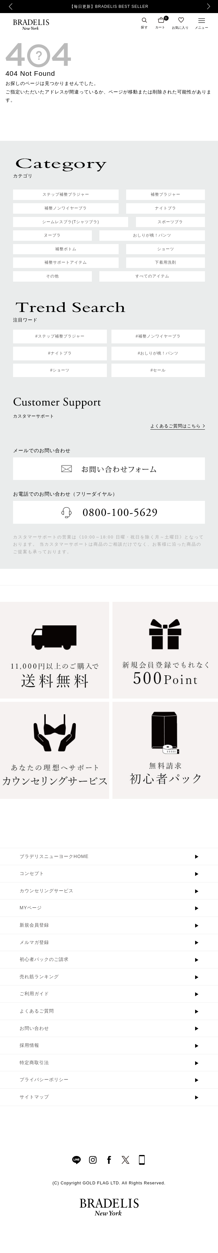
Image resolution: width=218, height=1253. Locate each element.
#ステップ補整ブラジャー (60, 336)
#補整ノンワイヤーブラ (158, 336)
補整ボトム (65, 249)
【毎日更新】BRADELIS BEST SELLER (109, 6)
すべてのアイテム (152, 276)
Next (210, 6)
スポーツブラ (170, 222)
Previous (10, 6)
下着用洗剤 (165, 262)
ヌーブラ (52, 235)
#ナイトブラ (60, 353)
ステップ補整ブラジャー (65, 194)
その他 (52, 276)
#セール (158, 370)
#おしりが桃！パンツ (158, 353)
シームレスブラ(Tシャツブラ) (70, 222)
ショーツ (165, 249)
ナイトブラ (165, 208)
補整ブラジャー (165, 194)
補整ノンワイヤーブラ (65, 208)
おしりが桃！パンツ (152, 235)
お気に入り (180, 27)
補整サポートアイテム (65, 262)
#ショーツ (60, 370)
